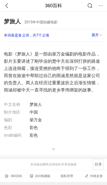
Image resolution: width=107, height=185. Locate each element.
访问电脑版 (40, 176)
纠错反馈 (94, 176)
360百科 (53, 5)
